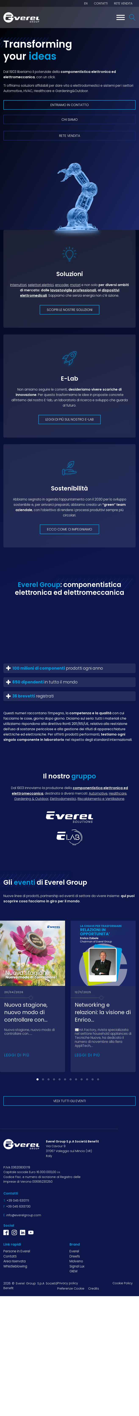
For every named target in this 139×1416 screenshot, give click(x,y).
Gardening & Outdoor (31, 799)
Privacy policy (67, 1283)
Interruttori (18, 285)
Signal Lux (77, 1266)
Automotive (98, 793)
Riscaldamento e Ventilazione (101, 799)
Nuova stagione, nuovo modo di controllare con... (25, 1012)
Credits (93, 1288)
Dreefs (75, 1256)
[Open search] (132, 17)
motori (75, 285)
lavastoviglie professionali (73, 290)
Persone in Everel (16, 1251)
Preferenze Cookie (70, 1288)
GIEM (73, 1271)
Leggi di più (16, 1055)
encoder (62, 285)
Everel (74, 1251)
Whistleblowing (15, 1266)
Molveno (76, 1261)
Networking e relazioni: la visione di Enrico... (103, 1012)
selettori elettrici (41, 285)
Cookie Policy (123, 1283)
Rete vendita (123, 3)
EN (86, 3)
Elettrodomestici (63, 799)
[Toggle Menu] (120, 17)
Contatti (101, 3)
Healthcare (117, 793)
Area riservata (14, 1261)
